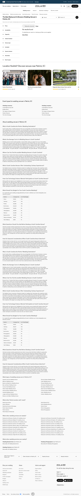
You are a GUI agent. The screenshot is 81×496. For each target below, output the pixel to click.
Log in (59, 469)
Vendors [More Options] (35, 10)
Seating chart (6, 480)
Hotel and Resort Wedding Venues (10, 388)
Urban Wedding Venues (46, 379)
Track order (37, 470)
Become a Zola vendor (24, 468)
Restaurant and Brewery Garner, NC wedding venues (52, 430)
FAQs (36, 468)
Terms (8, 491)
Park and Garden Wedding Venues (48, 377)
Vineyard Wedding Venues (46, 381)
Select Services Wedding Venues (47, 386)
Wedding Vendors (6, 14)
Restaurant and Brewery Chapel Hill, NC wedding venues (14, 432)
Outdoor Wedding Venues (46, 392)
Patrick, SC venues (35, 14)
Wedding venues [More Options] (27, 10)
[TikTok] (63, 483)
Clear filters (25, 34)
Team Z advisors (39, 478)
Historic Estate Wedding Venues (9, 386)
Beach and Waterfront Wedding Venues (11, 381)
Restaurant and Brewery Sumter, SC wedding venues (52, 421)
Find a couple (23, 6)
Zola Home (70, 1)
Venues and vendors (7, 466)
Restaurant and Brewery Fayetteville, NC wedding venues (14, 425)
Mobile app (5, 482)
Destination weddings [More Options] (44, 10)
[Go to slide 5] (14, 82)
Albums (4, 478)
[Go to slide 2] (11, 82)
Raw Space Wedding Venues (47, 384)
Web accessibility (26, 491)
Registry (4, 472)
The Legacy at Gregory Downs (9, 109)
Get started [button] (75, 6)
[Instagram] (62, 483)
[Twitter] (60, 483)
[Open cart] (64, 6)
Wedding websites (7, 470)
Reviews (21, 470)
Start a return (38, 472)
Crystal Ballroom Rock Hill (8, 105)
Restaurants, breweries (43, 14)
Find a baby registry (62, 474)
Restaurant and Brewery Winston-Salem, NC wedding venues (15, 423)
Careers (21, 474)
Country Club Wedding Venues (9, 384)
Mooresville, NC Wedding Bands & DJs (11, 441)
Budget (4, 476)
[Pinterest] (59, 483)
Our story (21, 466)
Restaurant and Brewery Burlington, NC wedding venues (52, 417)
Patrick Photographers (45, 407)
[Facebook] (57, 483)
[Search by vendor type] (49, 17)
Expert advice (16, 6)
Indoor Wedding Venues (46, 390)
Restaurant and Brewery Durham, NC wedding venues (14, 421)
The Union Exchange (7, 112)
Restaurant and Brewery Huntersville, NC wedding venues (53, 416)
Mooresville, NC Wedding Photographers (49, 441)
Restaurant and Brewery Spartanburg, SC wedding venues (53, 427)
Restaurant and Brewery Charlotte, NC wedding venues (14, 416)
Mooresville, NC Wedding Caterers (10, 447)
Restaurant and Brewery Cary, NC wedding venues (13, 427)
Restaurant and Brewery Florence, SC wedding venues (52, 425)
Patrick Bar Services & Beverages (9, 404)
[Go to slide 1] (10, 82)
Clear (37, 26)
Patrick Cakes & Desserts (8, 405)
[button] (56, 17)
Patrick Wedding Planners (46, 402)
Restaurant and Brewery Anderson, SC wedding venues (52, 432)
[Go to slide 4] (13, 82)
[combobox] (66, 17)
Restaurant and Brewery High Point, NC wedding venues (14, 430)
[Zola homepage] (40, 6)
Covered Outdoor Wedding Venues (48, 388)
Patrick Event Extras (7, 400)
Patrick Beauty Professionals (8, 409)
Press (20, 476)
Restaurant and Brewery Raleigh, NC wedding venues (14, 417)
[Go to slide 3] (12, 82)
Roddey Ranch (6, 107)
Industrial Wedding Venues (8, 390)
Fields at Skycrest (6, 110)
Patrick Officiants (6, 402)
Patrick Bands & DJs (45, 400)
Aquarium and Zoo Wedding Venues (10, 377)
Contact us (37, 476)
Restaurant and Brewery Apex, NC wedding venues (51, 419)
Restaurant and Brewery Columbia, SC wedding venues (14, 428)
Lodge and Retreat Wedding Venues (10, 392)
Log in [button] (68, 6)
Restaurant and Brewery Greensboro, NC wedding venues (15, 419)
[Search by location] (66, 17)
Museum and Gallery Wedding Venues (10, 393)
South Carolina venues (26, 14)
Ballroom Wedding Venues (8, 379)
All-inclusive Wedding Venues (47, 382)
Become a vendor (54, 10)
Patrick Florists (44, 404)
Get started (60, 478)
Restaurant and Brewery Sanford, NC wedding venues (52, 428)
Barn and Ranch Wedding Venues (9, 382)
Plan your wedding (7, 6)
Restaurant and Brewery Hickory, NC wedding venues (52, 423)
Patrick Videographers (45, 405)
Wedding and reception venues (15, 14)
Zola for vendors (75, 1)
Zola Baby (65, 1)
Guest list (5, 468)
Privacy (3, 491)
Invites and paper (7, 474)
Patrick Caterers (6, 407)
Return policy (38, 474)
